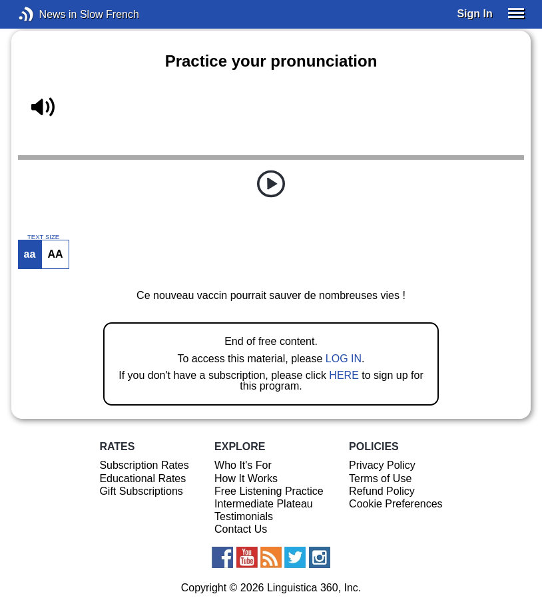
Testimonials (243, 516)
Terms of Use (380, 478)
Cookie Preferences (396, 503)
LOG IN (344, 358)
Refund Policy (382, 491)
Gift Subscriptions (140, 491)
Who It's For (243, 465)
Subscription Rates (143, 465)
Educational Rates (142, 478)
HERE (343, 375)
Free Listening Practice (269, 491)
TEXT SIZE (43, 237)
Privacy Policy (382, 465)
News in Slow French (46, 14)
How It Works (246, 478)
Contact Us (240, 529)
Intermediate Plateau (263, 503)
